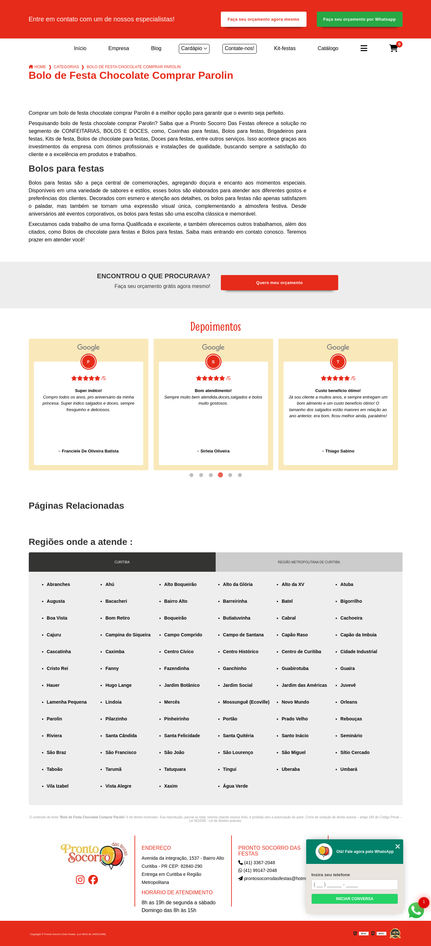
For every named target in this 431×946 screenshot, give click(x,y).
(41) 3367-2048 (256, 862)
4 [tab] (220, 475)
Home (40, 67)
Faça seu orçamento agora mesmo (263, 19)
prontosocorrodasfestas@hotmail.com (279, 878)
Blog (156, 48)
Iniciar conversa (354, 899)
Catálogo (328, 48)
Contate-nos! (239, 48)
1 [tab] (191, 475)
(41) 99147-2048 (257, 870)
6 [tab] (240, 475)
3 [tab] (211, 475)
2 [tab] (201, 475)
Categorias (66, 67)
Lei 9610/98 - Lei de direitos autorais (215, 821)
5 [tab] (230, 475)
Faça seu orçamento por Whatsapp (359, 19)
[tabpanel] (88, 404)
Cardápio (191, 48)
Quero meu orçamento (279, 282)
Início (80, 48)
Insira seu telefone (330, 874)
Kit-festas (285, 48)
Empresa (118, 48)
